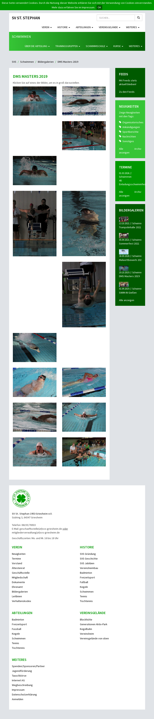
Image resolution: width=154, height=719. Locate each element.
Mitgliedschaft (20, 577)
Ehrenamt (17, 587)
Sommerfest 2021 (129, 243)
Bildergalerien (46, 61)
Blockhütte (86, 619)
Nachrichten (129, 136)
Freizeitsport (87, 577)
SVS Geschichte (89, 558)
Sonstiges (128, 141)
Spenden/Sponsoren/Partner (28, 666)
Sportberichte (130, 131)
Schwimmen (21, 36)
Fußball (84, 582)
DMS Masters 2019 (129, 276)
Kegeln (84, 587)
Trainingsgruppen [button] (67, 46)
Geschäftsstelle (21, 572)
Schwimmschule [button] (97, 46)
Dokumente (18, 582)
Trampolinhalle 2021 (130, 227)
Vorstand (17, 563)
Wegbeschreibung (22, 685)
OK (99, 7)
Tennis (83, 596)
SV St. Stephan (26, 17)
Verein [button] (47, 27)
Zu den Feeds (127, 91)
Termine (16, 558)
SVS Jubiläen (87, 563)
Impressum (18, 689)
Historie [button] (63, 27)
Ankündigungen (131, 127)
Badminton (86, 572)
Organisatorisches (132, 122)
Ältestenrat (18, 568)
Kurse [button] (118, 46)
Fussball (16, 629)
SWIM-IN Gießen (128, 292)
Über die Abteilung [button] (37, 46)
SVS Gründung (88, 554)
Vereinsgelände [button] (109, 27)
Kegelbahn (86, 629)
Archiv (137, 148)
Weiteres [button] (132, 27)
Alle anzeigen (126, 300)
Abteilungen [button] (84, 27)
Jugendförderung (22, 671)
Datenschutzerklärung (24, 694)
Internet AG (18, 680)
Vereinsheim (87, 633)
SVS (14, 61)
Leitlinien (17, 596)
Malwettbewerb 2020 (131, 260)
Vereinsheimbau (89, 568)
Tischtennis (86, 601)
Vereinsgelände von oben (94, 638)
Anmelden (17, 699)
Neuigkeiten (19, 554)
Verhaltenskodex (21, 601)
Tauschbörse (19, 675)
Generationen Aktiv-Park (93, 624)
